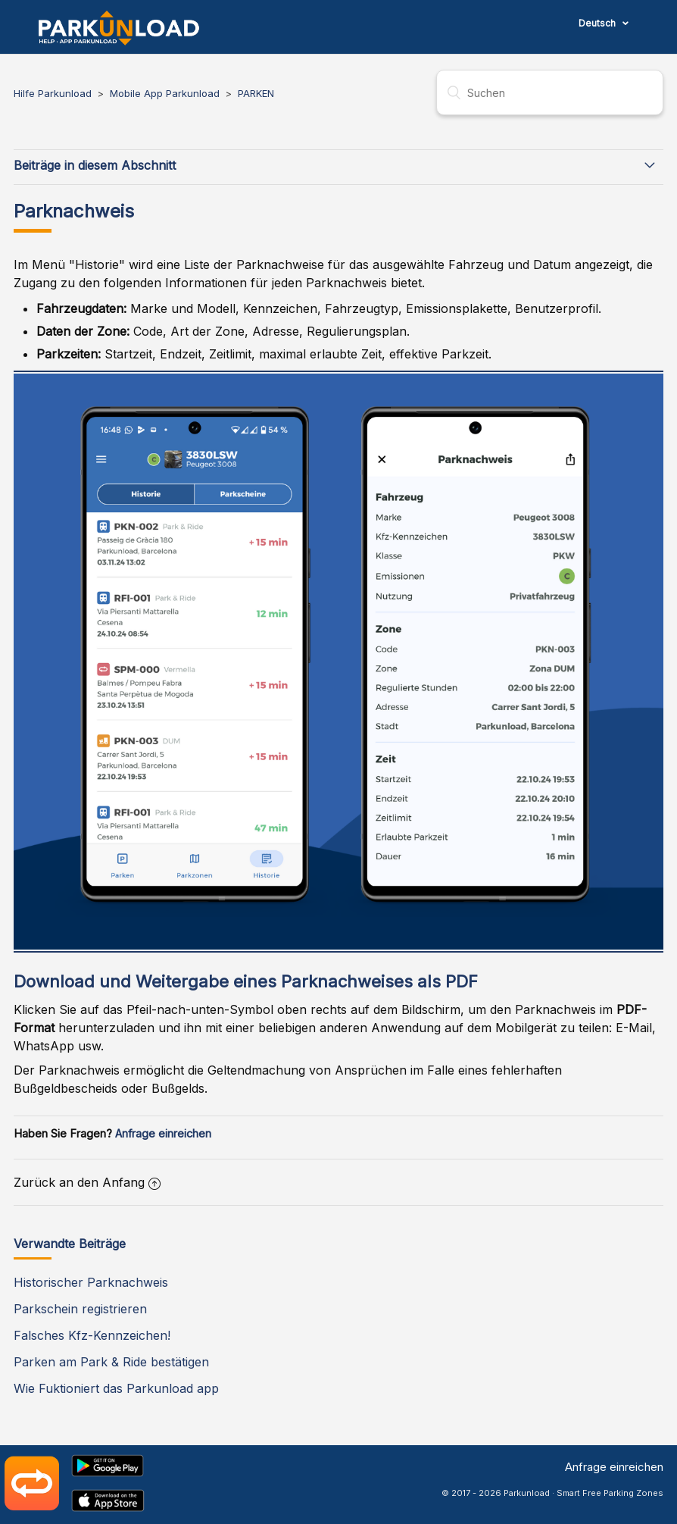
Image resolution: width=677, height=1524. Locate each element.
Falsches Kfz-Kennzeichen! (92, 1335)
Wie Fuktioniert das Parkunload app (116, 1388)
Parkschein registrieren (80, 1308)
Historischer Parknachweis (91, 1282)
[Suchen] (549, 92)
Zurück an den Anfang (87, 1182)
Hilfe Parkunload (53, 93)
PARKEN (256, 93)
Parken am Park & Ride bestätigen (111, 1361)
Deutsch (598, 23)
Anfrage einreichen (163, 1134)
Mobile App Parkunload (165, 93)
